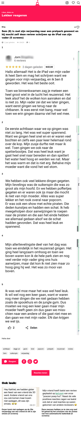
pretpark (50, 349)
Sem (5, 353)
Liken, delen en (8, 12)
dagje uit (17, 349)
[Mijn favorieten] (73, 3)
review (70, 349)
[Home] (37, 3)
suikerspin (14, 353)
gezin (25, 349)
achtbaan (6, 349)
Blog (3, 27)
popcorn (41, 349)
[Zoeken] (78, 3)
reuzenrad (60, 349)
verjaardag (25, 353)
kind (32, 349)
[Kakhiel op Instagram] (67, 3)
